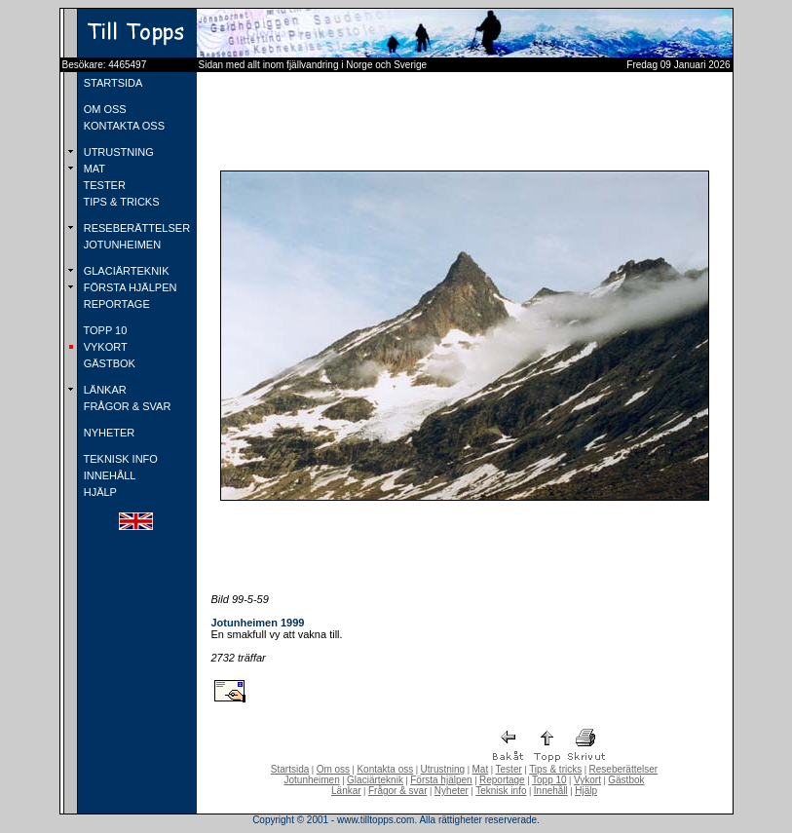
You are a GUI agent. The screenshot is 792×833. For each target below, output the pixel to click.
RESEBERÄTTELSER (135, 228)
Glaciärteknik (375, 780)
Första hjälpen (440, 780)
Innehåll (551, 790)
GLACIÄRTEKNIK (125, 271)
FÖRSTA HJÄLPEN (129, 287)
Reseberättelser (624, 769)
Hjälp (586, 790)
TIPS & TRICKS (120, 202)
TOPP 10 (104, 330)
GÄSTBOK (108, 363)
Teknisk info (500, 790)
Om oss (333, 769)
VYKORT (104, 347)
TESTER (103, 185)
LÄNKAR (104, 390)
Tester (509, 769)
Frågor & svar (398, 790)
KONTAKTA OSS (123, 126)
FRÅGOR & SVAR (126, 406)
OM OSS (104, 109)
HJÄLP (99, 492)
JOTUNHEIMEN (121, 244)
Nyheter (451, 790)
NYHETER (108, 432)
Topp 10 (549, 780)
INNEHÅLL (108, 475)
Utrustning (443, 769)
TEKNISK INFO (119, 459)
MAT (93, 168)
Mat (480, 769)
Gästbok (626, 780)
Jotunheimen (311, 780)
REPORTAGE (115, 304)
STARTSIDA (112, 83)
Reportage (502, 780)
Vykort (587, 780)
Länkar (346, 790)
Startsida (290, 769)
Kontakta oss (385, 769)
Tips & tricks (555, 769)
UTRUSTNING (117, 152)
